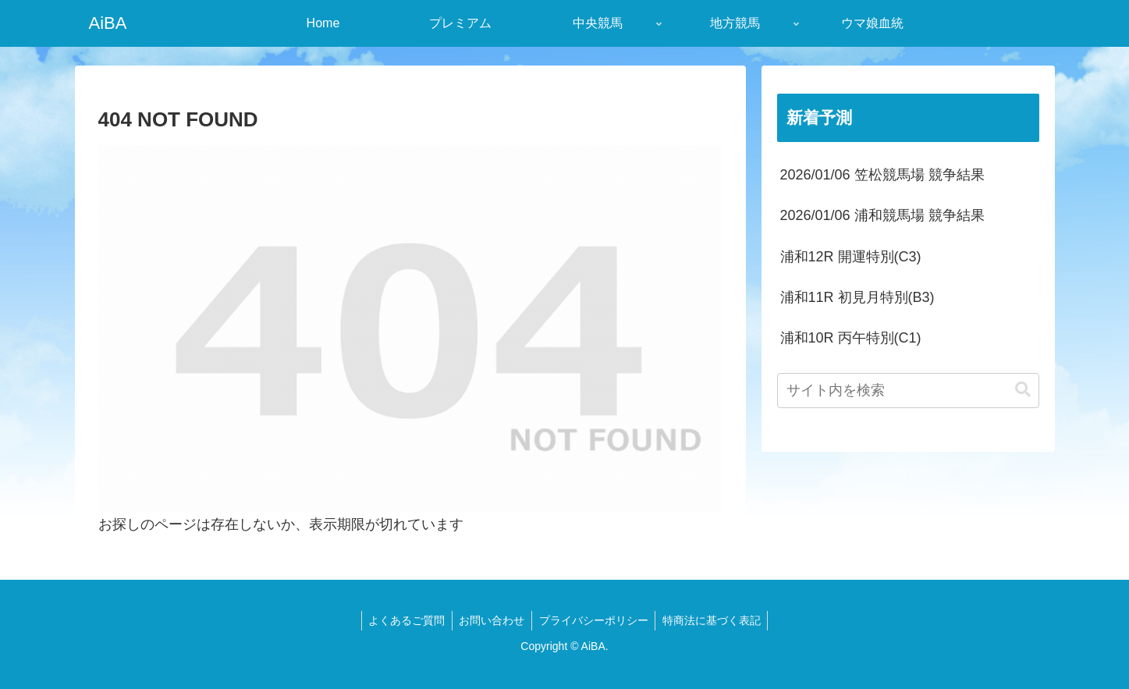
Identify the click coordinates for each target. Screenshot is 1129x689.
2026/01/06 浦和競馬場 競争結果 (882, 215)
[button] (1023, 390)
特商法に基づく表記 (715, 620)
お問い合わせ (491, 620)
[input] (908, 390)
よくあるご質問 (403, 620)
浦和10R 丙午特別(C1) (850, 338)
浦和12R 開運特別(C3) (850, 257)
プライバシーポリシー (594, 620)
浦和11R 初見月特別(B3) (857, 297)
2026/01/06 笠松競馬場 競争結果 (882, 175)
